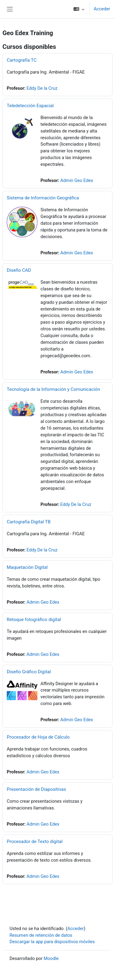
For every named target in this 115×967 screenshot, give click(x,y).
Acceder (102, 9)
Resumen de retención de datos (41, 935)
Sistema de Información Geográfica (43, 198)
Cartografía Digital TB (29, 522)
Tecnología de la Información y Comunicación (53, 389)
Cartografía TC (21, 60)
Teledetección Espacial (30, 105)
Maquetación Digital (27, 567)
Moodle (51, 958)
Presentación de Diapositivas (36, 789)
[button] (79, 9)
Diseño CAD (19, 270)
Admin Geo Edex (76, 180)
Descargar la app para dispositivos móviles (52, 941)
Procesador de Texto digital (35, 841)
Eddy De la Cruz (42, 88)
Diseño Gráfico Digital (29, 671)
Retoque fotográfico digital (34, 619)
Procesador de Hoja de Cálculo (38, 737)
